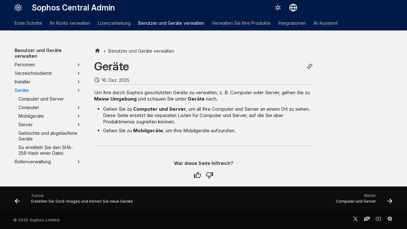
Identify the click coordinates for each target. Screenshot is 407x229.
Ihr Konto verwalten (70, 23)
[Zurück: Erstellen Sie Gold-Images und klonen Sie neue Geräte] (75, 201)
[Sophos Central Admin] (18, 7)
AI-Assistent (326, 23)
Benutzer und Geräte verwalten (171, 23)
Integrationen (292, 23)
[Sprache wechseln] (293, 7)
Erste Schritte (28, 23)
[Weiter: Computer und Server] (362, 201)
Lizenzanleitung (114, 23)
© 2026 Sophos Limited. (36, 220)
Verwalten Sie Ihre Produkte (241, 23)
